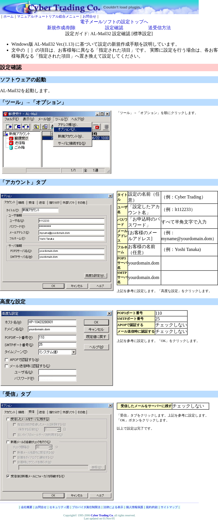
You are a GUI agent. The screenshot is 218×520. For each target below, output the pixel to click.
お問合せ (89, 16)
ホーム (8, 16)
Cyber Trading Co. (102, 515)
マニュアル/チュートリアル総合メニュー (48, 16)
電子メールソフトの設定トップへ (114, 21)
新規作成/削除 (61, 27)
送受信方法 (159, 27)
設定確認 (114, 27)
